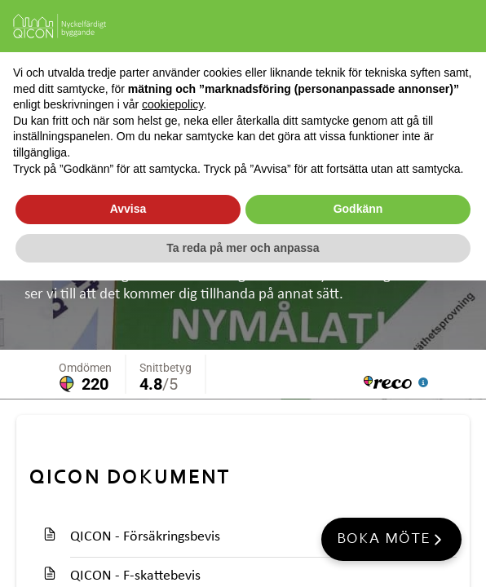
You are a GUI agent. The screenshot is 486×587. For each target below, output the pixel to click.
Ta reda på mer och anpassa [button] (242, 247)
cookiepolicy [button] (172, 104)
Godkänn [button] (358, 208)
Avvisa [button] (128, 208)
